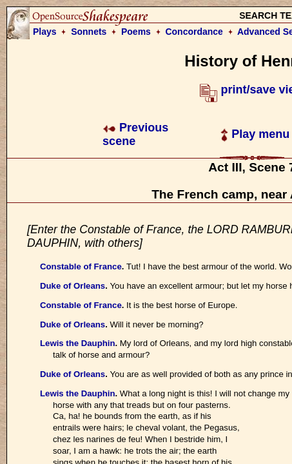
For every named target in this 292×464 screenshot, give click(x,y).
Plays (45, 31)
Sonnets (88, 31)
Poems (136, 31)
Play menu (254, 134)
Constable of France (81, 266)
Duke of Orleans (72, 286)
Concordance (193, 31)
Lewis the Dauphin (77, 343)
